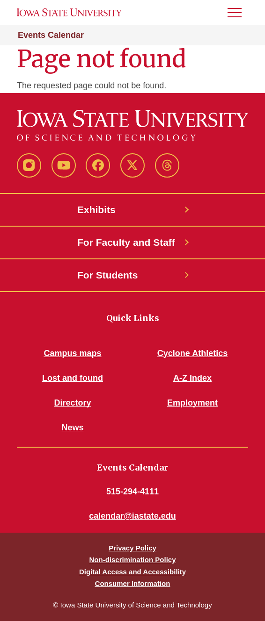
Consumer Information (132, 583)
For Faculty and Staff (126, 242)
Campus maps (72, 353)
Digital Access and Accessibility (132, 572)
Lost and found (72, 378)
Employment (192, 402)
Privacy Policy (132, 548)
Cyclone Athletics (192, 353)
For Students (107, 275)
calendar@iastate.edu (132, 516)
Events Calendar (51, 35)
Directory (72, 402)
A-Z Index (192, 378)
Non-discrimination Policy (132, 560)
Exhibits (96, 209)
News (72, 427)
